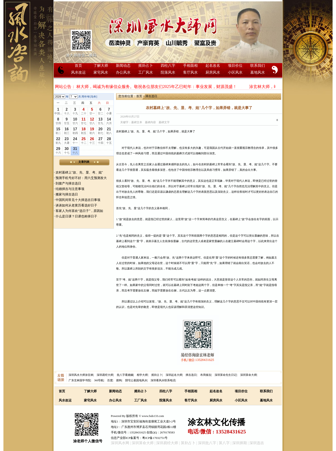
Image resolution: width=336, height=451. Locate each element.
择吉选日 (151, 96)
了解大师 (100, 65)
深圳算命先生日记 (226, 374)
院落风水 (168, 72)
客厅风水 (190, 72)
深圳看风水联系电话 (163, 380)
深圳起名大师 (174, 374)
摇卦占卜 (145, 65)
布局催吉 (205, 374)
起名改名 (212, 65)
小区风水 (235, 72)
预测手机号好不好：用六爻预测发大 (81, 178)
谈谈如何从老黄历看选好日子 (76, 205)
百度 (110, 380)
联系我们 (257, 65)
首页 (78, 65)
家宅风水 (100, 72)
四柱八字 (168, 65)
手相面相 (190, 65)
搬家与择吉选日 (67, 194)
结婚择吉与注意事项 (70, 189)
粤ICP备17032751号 (155, 438)
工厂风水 (145, 72)
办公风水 (123, 72)
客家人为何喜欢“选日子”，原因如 (79, 211)
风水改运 (78, 72)
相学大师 (142, 374)
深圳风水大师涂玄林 (81, 374)
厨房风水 (212, 72)
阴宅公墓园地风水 (136, 380)
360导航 (99, 380)
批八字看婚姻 (125, 374)
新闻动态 (123, 65)
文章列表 (83, 161)
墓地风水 (257, 72)
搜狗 (119, 380)
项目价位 (235, 65)
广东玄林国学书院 (80, 380)
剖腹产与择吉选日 (68, 183)
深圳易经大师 (105, 374)
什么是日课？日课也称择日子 (76, 216)
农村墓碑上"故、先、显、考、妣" (79, 172)
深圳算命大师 (248, 374)
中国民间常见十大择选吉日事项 (78, 200)
